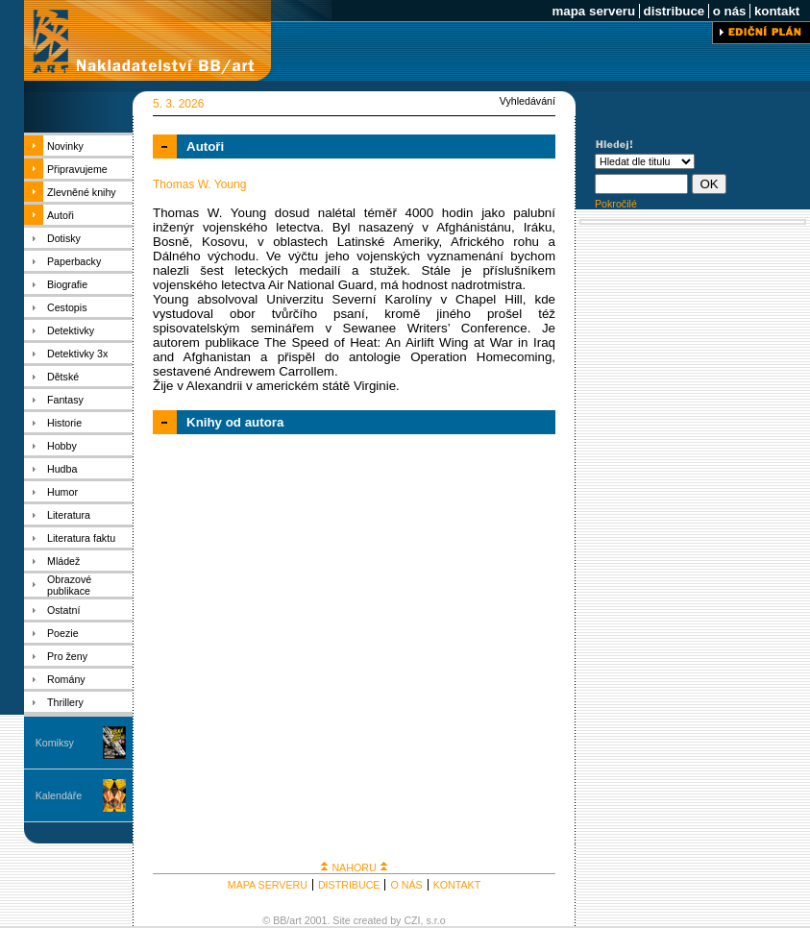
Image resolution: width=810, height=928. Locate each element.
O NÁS (406, 885)
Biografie (67, 284)
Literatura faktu (81, 538)
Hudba (62, 469)
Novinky (65, 146)
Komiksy (55, 742)
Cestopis (66, 307)
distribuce (674, 11)
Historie (64, 422)
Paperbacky (74, 261)
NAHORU (353, 867)
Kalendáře (59, 795)
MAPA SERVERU (267, 885)
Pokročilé (616, 203)
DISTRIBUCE (349, 885)
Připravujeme (77, 169)
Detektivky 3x (77, 353)
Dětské (63, 376)
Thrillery (65, 702)
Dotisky (64, 238)
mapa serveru (594, 11)
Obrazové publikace (69, 585)
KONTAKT (457, 885)
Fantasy (65, 399)
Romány (66, 679)
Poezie (63, 633)
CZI (412, 920)
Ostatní (63, 610)
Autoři (60, 215)
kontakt (776, 11)
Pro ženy (67, 656)
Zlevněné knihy (81, 192)
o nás (729, 11)
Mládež (63, 561)
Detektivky (70, 330)
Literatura (68, 515)
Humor (62, 492)
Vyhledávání (527, 101)
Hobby (62, 446)
